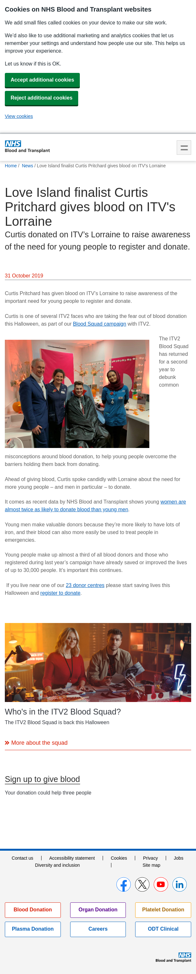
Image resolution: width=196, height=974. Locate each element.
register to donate (60, 593)
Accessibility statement (72, 858)
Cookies (119, 858)
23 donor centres (85, 585)
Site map (151, 865)
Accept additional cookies (42, 80)
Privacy (150, 858)
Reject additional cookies (41, 98)
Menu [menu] (184, 147)
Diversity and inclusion (57, 865)
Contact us (22, 858)
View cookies (19, 116)
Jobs (178, 858)
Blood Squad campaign (99, 324)
